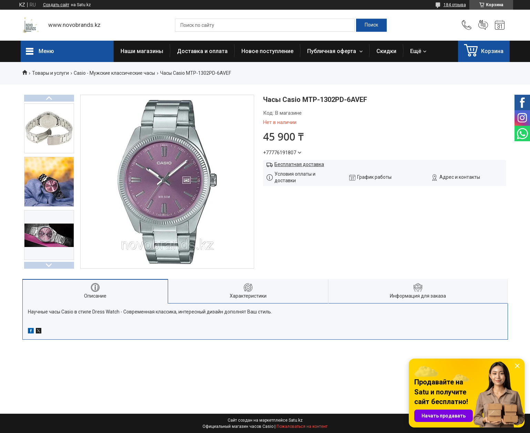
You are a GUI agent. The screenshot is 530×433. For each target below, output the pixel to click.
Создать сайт (56, 4)
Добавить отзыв (483, 25)
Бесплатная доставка (299, 164)
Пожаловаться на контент (302, 426)
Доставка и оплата (202, 51)
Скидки (386, 51)
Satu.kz (296, 420)
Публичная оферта (332, 51)
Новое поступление (267, 51)
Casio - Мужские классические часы (114, 73)
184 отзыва (455, 4)
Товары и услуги (50, 73)
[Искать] (371, 25)
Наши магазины (142, 51)
